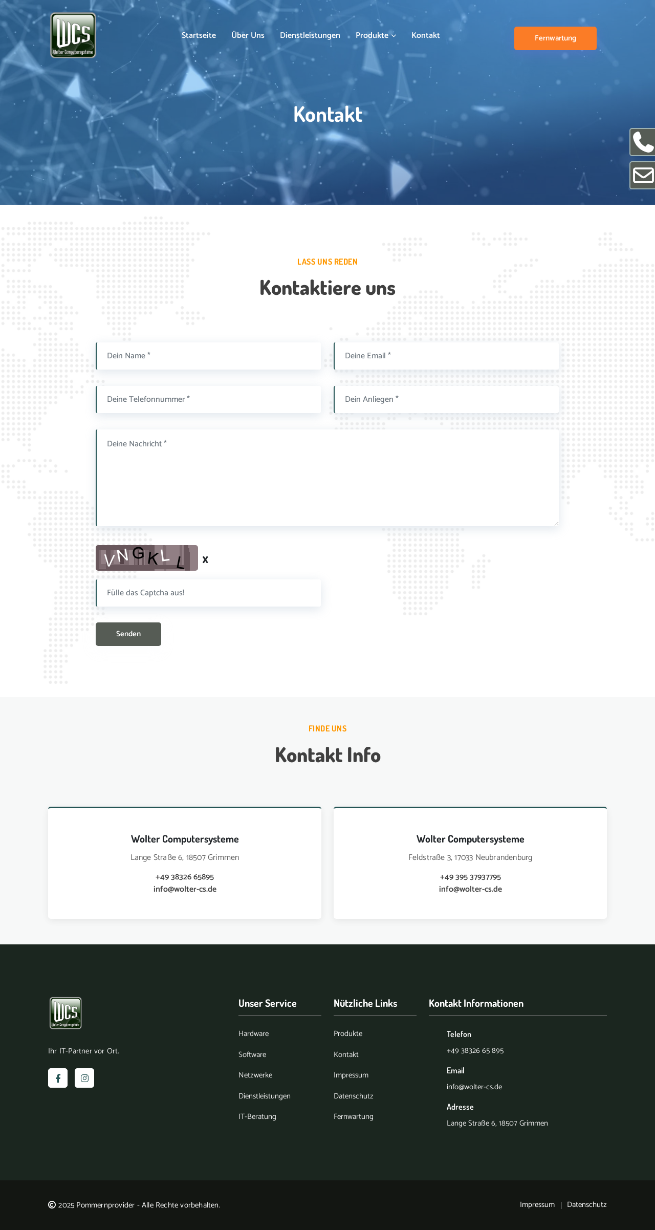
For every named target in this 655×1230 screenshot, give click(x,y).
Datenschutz (354, 1097)
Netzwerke (255, 1076)
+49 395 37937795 (470, 877)
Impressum (351, 1076)
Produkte (376, 36)
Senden (128, 634)
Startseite (199, 36)
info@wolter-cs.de (185, 889)
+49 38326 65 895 (475, 1050)
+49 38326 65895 (185, 877)
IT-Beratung (257, 1117)
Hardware (253, 1034)
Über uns (248, 36)
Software (252, 1055)
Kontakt (425, 36)
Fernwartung (555, 38)
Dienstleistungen (310, 36)
